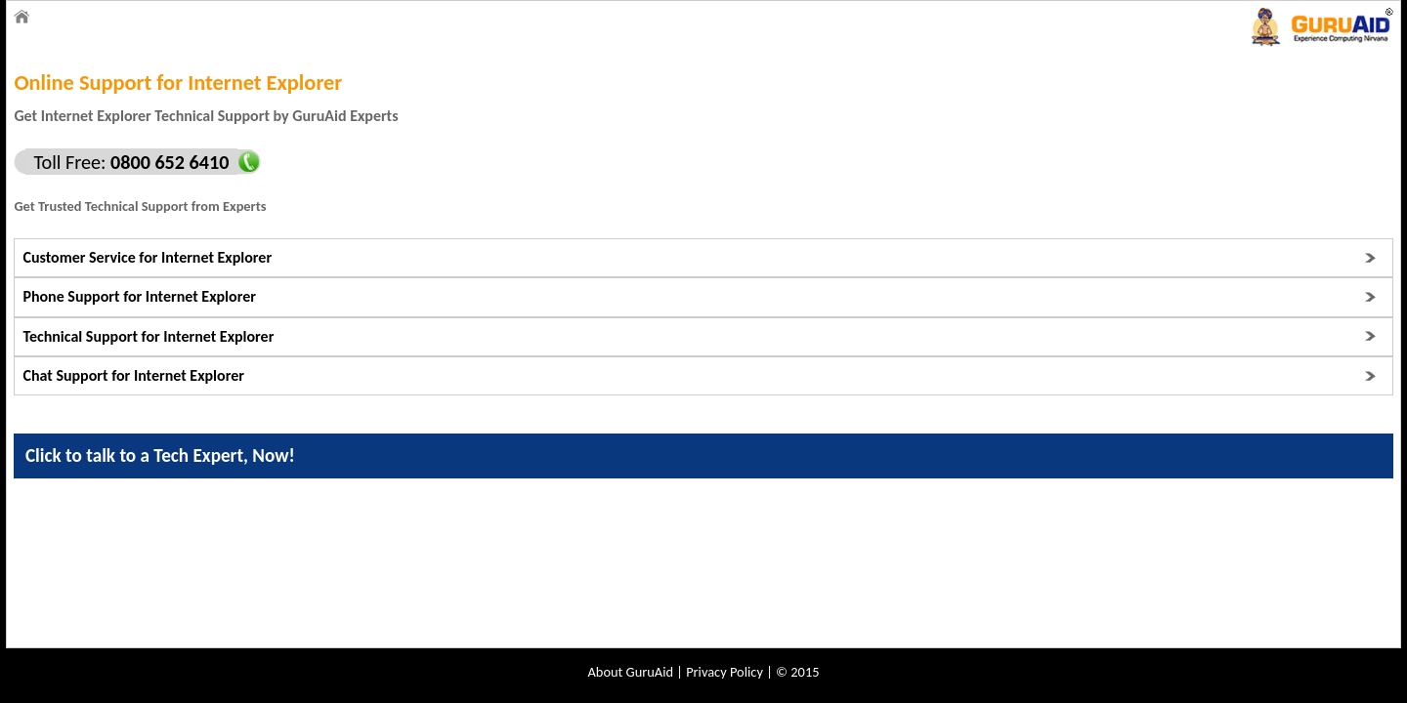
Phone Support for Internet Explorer (138, 296)
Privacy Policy (724, 672)
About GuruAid (631, 672)
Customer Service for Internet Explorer (147, 257)
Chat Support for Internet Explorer (132, 375)
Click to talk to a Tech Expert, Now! (160, 455)
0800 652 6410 (167, 162)
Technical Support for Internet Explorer (148, 336)
